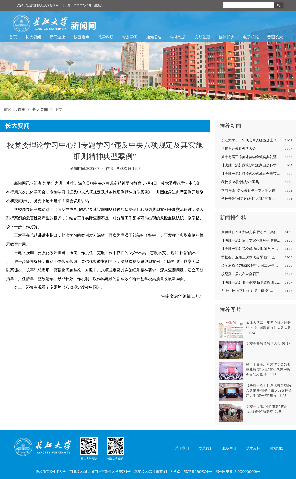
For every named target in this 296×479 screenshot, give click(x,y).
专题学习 (130, 37)
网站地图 (277, 448)
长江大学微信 (115, 448)
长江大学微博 (89, 448)
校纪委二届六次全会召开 (240, 274)
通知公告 (154, 37)
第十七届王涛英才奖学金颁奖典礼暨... (250, 157)
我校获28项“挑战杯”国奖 (240, 182)
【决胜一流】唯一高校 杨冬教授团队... (250, 282)
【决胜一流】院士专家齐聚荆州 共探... (250, 240)
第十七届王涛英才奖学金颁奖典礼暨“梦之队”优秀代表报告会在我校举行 (268, 370)
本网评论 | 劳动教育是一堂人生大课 (248, 190)
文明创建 (202, 37)
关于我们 (182, 448)
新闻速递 (57, 37)
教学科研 (106, 37)
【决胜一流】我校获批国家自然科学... (250, 165)
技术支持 (253, 448)
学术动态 (178, 37)
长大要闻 (33, 37)
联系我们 (206, 448)
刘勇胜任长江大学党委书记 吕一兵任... (250, 232)
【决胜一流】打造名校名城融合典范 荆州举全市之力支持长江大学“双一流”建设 (269, 391)
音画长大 (275, 37)
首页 (13, 37)
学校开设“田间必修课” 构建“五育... (247, 199)
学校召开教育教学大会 (238, 148)
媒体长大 (227, 37)
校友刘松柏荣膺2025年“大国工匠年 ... (249, 265)
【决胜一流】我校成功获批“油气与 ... (249, 249)
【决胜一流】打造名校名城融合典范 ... (250, 174)
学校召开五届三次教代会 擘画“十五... (249, 257)
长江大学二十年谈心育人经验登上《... (250, 140)
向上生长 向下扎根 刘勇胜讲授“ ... (247, 291)
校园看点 (82, 37)
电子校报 (251, 37)
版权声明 (229, 448)
